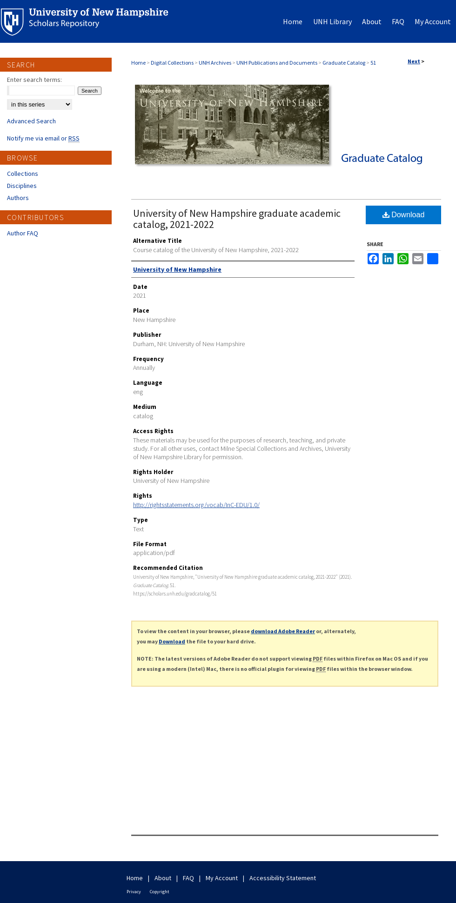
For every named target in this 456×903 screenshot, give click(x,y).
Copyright (159, 892)
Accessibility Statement (282, 878)
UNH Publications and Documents (276, 62)
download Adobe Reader (283, 631)
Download (403, 215)
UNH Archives (215, 62)
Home (138, 62)
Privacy (134, 892)
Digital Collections (172, 62)
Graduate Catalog (343, 62)
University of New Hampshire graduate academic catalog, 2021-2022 (237, 219)
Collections (22, 173)
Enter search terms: (34, 79)
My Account (222, 878)
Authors (18, 198)
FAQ (188, 878)
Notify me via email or (43, 138)
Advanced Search (31, 121)
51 (373, 62)
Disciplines (22, 185)
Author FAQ (22, 233)
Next (414, 61)
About (162, 878)
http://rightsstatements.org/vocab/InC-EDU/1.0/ (196, 505)
